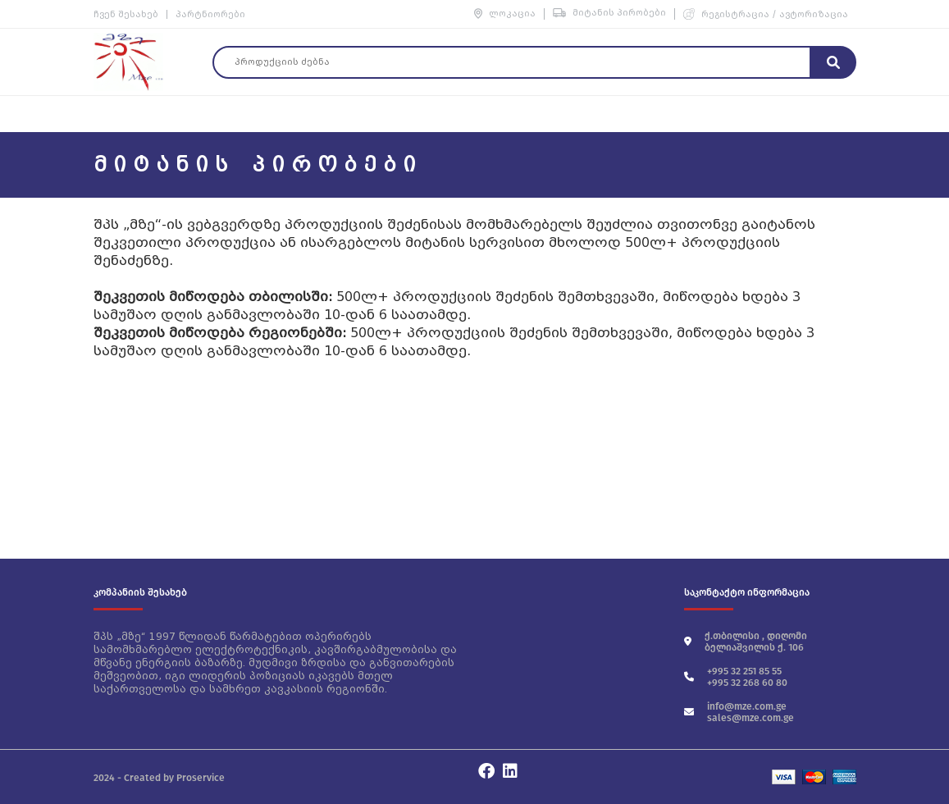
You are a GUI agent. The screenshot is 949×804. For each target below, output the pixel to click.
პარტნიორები (210, 14)
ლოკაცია (505, 13)
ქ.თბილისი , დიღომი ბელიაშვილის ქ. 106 (745, 641)
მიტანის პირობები (609, 12)
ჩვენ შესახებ (126, 14)
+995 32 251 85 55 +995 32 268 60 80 (735, 676)
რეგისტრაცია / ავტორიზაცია (765, 14)
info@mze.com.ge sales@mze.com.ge (739, 712)
